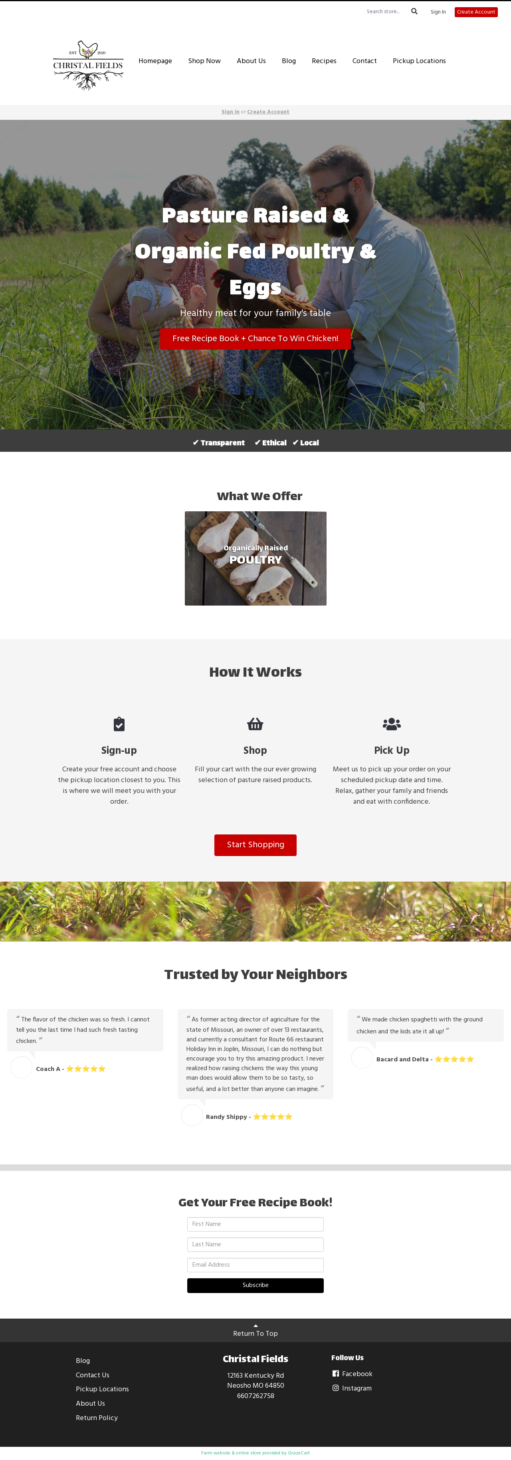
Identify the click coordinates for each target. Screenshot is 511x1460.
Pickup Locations (419, 61)
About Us (251, 61)
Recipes (324, 61)
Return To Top (255, 1331)
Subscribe (256, 1285)
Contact (365, 61)
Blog (289, 61)
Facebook (351, 1374)
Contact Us (92, 1375)
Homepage (155, 61)
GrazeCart (299, 1453)
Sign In (438, 12)
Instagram (351, 1388)
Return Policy (97, 1418)
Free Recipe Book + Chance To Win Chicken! (255, 339)
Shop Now (204, 61)
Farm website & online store (231, 1453)
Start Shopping (255, 845)
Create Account (476, 12)
